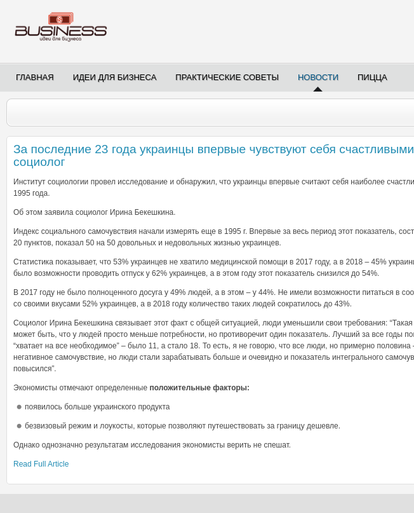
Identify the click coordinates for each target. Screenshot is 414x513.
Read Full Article (41, 464)
